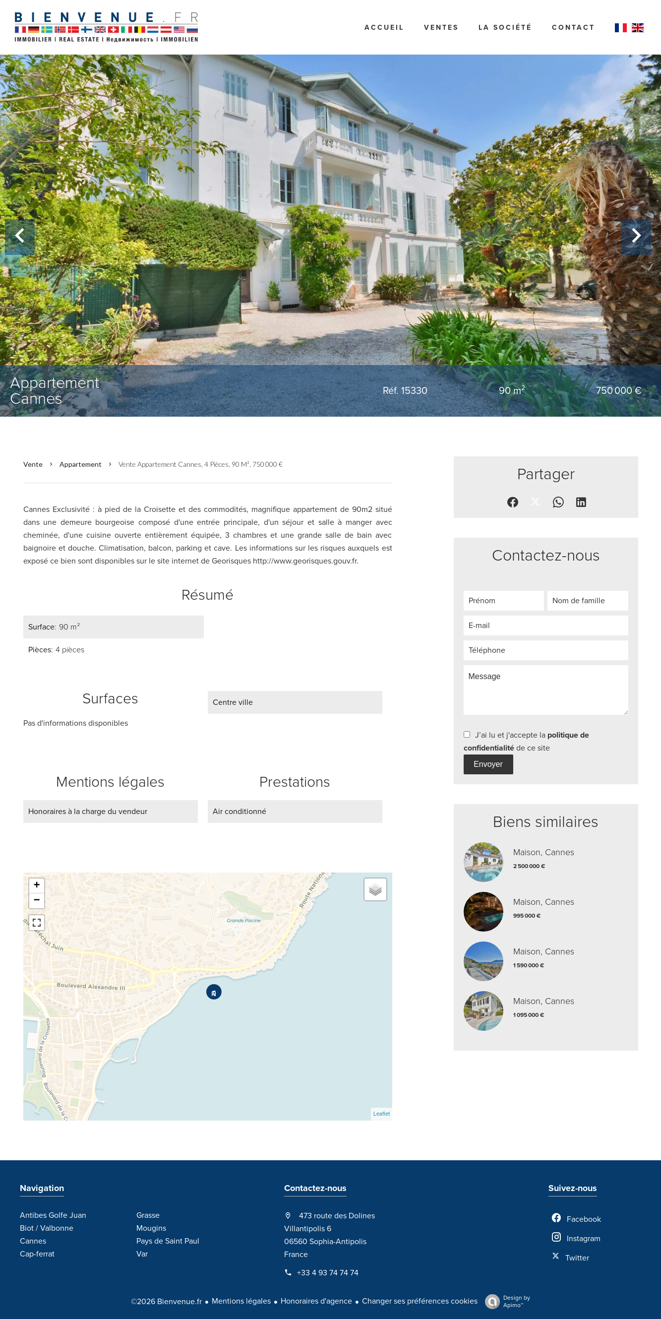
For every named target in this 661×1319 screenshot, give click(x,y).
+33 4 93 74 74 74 (328, 1273)
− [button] (36, 900)
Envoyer (488, 764)
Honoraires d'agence (316, 1301)
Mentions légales (241, 1301)
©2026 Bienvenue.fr (166, 1302)
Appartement (81, 464)
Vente (33, 464)
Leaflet (381, 1114)
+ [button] (36, 886)
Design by (505, 1301)
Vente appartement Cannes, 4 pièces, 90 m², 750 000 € (201, 464)
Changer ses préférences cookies (420, 1301)
